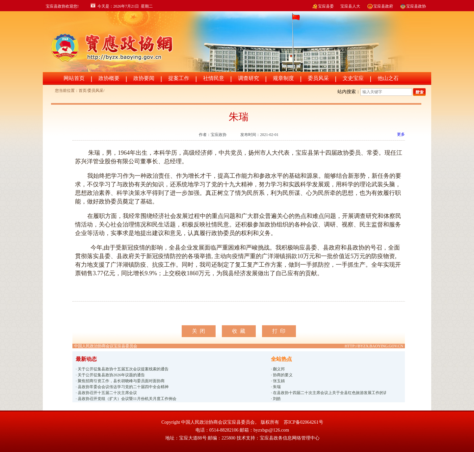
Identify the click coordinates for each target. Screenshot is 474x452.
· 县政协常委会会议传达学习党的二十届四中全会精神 (122, 387)
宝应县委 (322, 6)
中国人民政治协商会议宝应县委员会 (105, 346)
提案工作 (178, 78)
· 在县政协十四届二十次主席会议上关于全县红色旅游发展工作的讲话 (328, 392)
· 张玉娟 (278, 381)
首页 (83, 90)
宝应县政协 (413, 6)
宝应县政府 (380, 6)
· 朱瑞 (276, 387)
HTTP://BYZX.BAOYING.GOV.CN (374, 346)
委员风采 (318, 78)
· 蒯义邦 (278, 369)
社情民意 (213, 78)
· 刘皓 (276, 398)
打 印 (278, 331)
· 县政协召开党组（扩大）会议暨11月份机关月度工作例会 (126, 398)
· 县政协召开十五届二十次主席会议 (106, 392)
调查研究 (248, 78)
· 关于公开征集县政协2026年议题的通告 (110, 375)
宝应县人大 (350, 6)
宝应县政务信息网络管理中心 (290, 438)
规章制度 (283, 78)
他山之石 (388, 78)
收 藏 (238, 331)
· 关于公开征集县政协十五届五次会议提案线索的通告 (122, 369)
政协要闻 (143, 78)
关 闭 (198, 331)
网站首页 (74, 78)
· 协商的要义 (282, 375)
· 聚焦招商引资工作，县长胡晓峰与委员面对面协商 (120, 381)
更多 (401, 134)
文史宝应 (353, 78)
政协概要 (108, 78)
